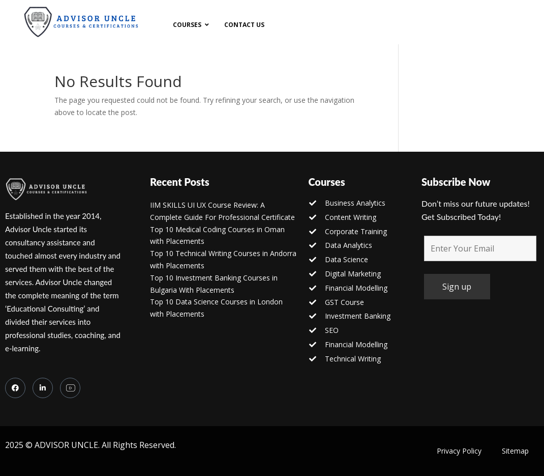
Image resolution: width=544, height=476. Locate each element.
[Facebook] (15, 388)
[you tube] (70, 388)
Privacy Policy (459, 451)
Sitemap (515, 451)
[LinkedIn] (43, 388)
